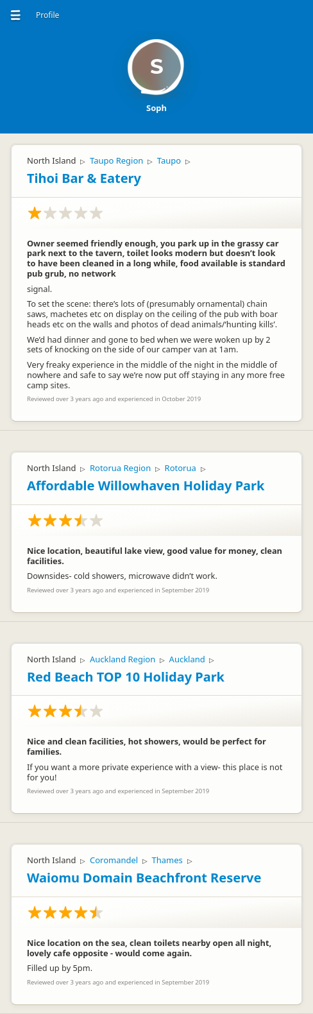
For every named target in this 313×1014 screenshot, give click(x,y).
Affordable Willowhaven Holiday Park (145, 485)
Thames (167, 860)
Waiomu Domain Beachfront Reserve (144, 877)
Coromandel (114, 860)
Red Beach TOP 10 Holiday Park (125, 676)
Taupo (169, 160)
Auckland (187, 659)
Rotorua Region (120, 468)
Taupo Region (116, 160)
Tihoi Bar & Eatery (84, 178)
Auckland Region (122, 659)
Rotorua (180, 468)
